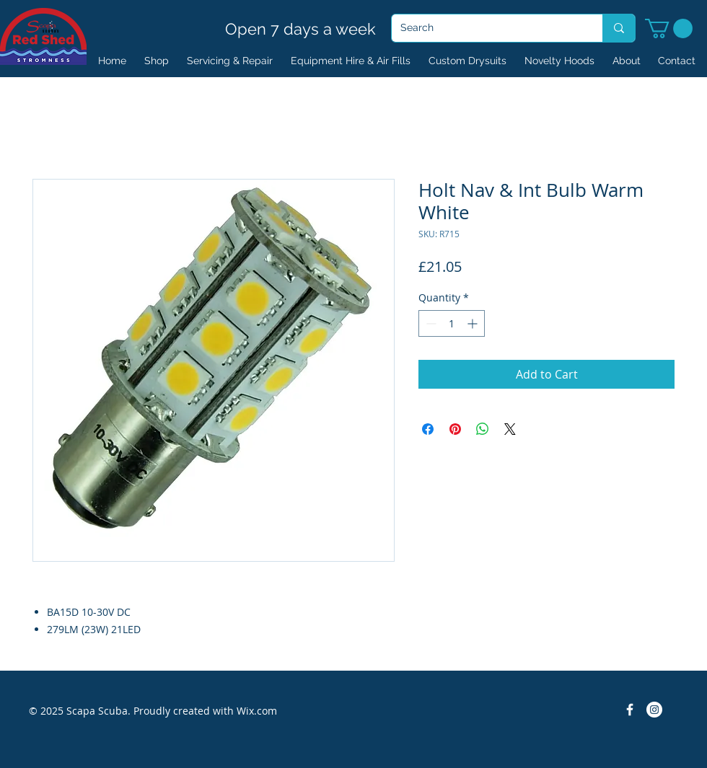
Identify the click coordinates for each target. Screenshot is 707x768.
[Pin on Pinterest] (455, 429)
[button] (669, 28)
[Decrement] (430, 323)
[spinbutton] (452, 323)
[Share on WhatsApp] (482, 429)
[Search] (486, 28)
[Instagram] (654, 710)
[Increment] (474, 323)
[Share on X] (510, 429)
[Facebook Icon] (630, 710)
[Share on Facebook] (427, 429)
